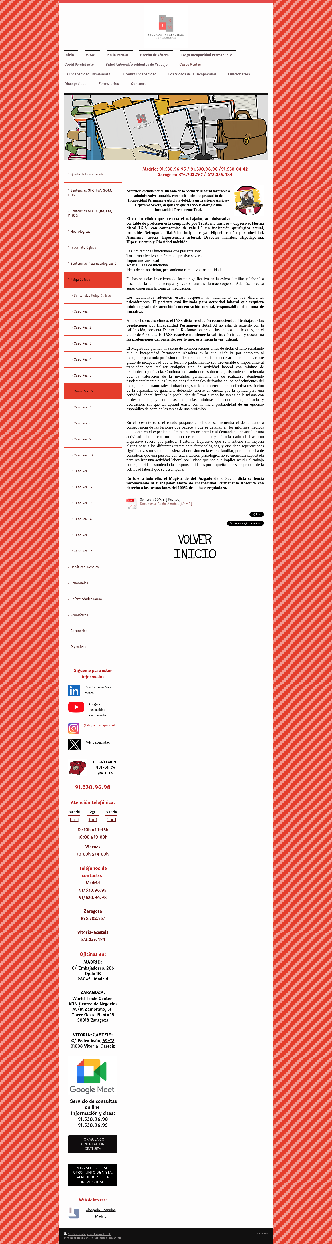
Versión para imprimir (79, 1234)
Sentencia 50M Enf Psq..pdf (160, 499)
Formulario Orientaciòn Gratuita (93, 1144)
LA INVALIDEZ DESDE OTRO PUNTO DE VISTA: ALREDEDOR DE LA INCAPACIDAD (93, 1175)
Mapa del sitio (103, 1234)
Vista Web (262, 1234)
